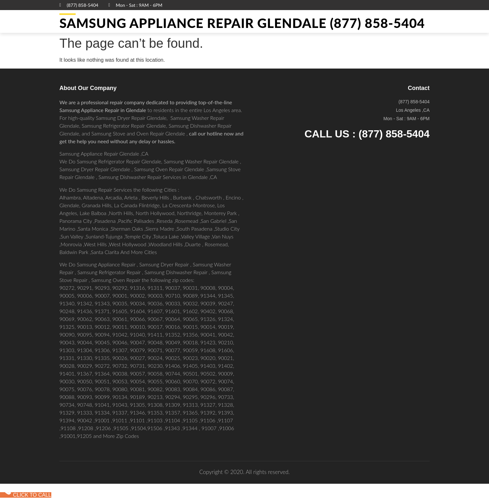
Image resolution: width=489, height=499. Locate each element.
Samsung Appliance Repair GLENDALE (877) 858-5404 (242, 23)
